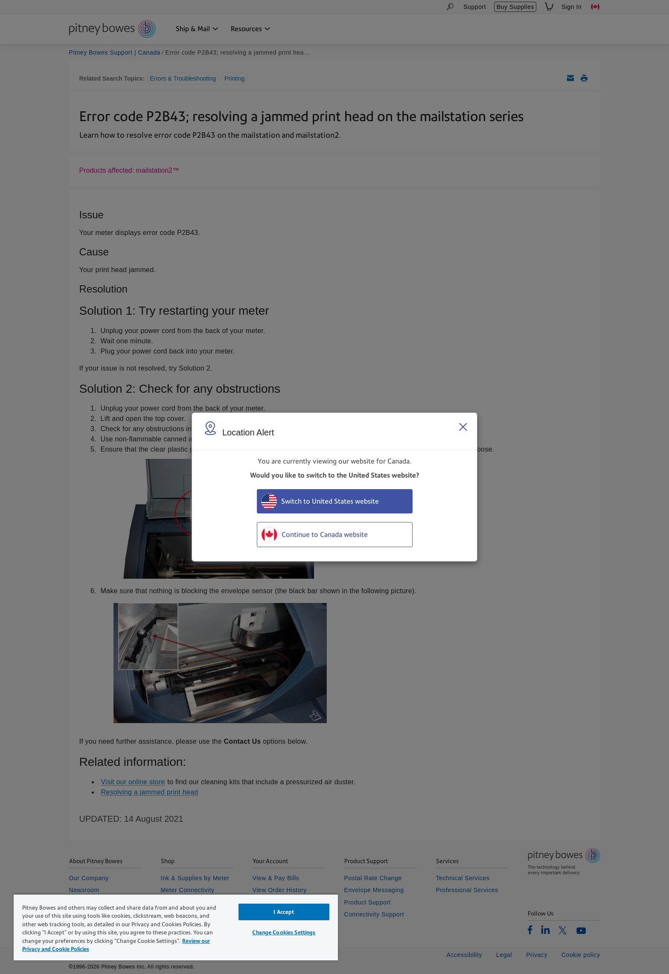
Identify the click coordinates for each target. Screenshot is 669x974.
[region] (176, 927)
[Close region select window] (463, 427)
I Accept (283, 912)
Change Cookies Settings (283, 932)
